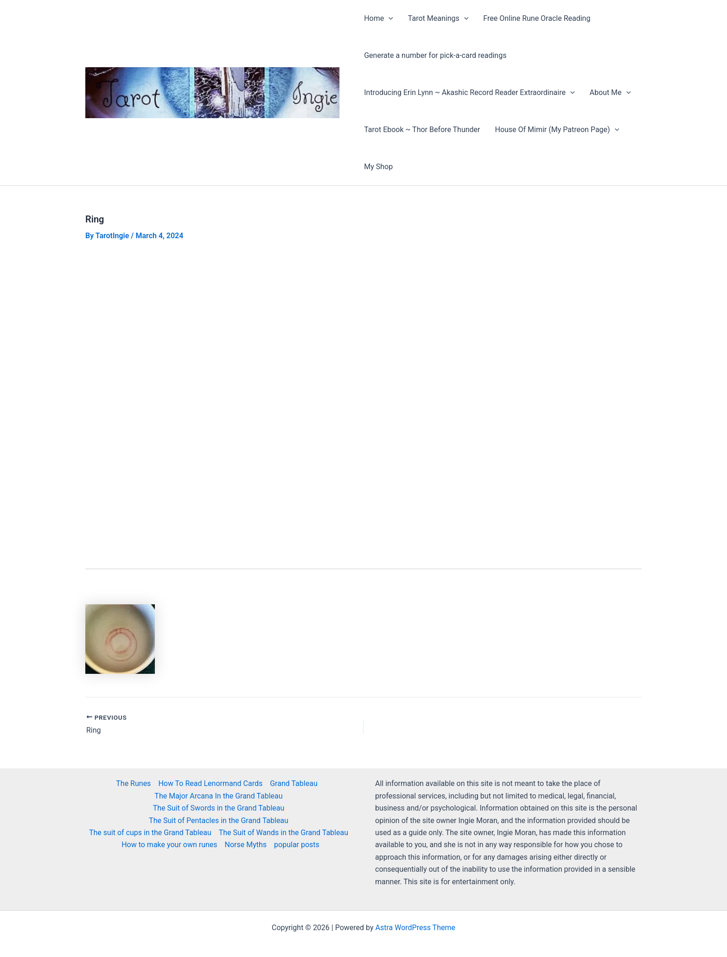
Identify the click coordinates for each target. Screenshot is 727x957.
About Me (610, 92)
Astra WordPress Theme (415, 927)
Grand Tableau (293, 783)
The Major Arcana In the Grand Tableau (218, 796)
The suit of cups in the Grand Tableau (150, 832)
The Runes (133, 783)
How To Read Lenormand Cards (210, 783)
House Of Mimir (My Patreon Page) (557, 129)
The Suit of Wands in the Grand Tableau (283, 832)
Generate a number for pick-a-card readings (435, 55)
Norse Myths (246, 844)
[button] (388, 18)
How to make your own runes (169, 844)
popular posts (296, 844)
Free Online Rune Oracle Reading (536, 18)
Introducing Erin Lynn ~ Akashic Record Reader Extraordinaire (469, 92)
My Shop (378, 166)
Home (378, 18)
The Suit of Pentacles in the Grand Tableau (218, 820)
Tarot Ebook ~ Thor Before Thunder (422, 129)
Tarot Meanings (438, 18)
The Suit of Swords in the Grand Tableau (219, 808)
